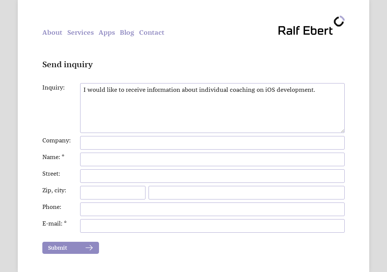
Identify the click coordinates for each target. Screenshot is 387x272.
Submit (57, 247)
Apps (107, 32)
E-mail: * (54, 223)
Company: (56, 140)
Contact (151, 32)
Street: (51, 173)
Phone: (51, 206)
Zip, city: (54, 190)
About (52, 32)
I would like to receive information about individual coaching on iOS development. (212, 108)
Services (80, 32)
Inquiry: (53, 87)
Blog (127, 32)
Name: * (53, 157)
